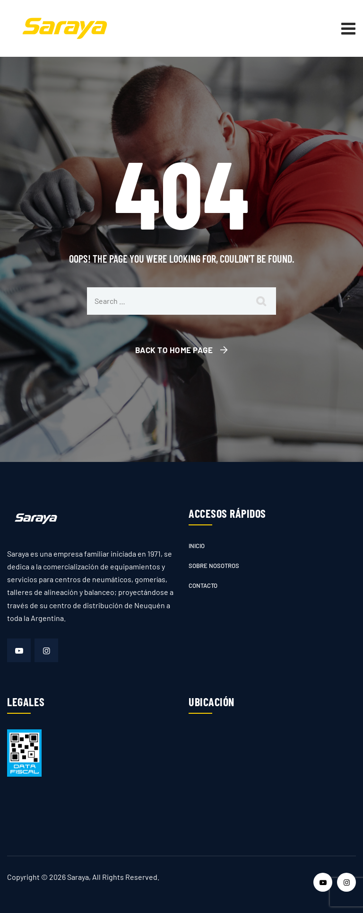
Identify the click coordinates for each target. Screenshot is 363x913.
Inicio (197, 546)
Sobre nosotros (214, 565)
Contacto (203, 585)
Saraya (78, 876)
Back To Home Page (174, 350)
